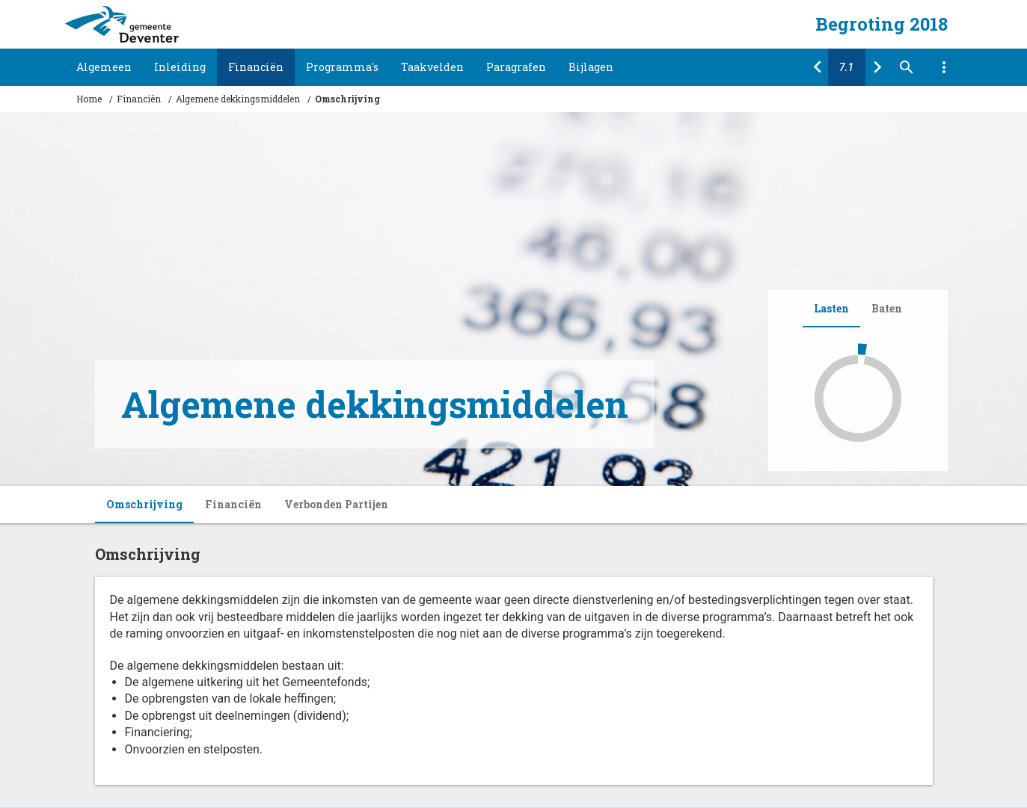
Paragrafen (516, 67)
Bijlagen (590, 67)
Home (89, 99)
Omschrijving (347, 99)
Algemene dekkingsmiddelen (238, 99)
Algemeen (104, 67)
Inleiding (180, 67)
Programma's (342, 67)
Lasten (831, 308)
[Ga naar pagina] (846, 67)
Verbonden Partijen (336, 504)
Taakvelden (432, 67)
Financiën (255, 67)
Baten (886, 308)
